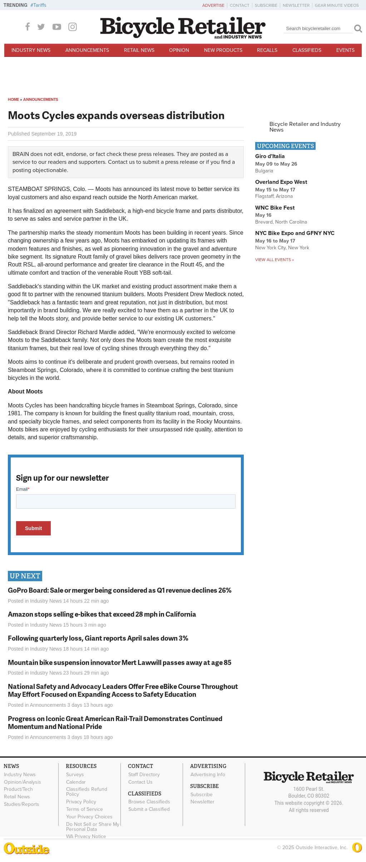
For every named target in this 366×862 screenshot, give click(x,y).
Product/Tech (18, 789)
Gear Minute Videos (337, 5)
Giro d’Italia (270, 156)
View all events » (274, 259)
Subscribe (266, 5)
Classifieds (306, 50)
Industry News (30, 50)
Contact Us (140, 782)
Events (345, 50)
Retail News (139, 50)
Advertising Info (208, 774)
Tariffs (39, 5)
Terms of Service (84, 809)
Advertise (213, 5)
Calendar (76, 782)
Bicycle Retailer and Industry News (305, 127)
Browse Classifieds (149, 802)
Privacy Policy (81, 802)
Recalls (267, 50)
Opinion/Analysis (22, 782)
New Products (223, 50)
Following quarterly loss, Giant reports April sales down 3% (98, 638)
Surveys (75, 774)
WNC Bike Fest (275, 207)
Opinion (179, 50)
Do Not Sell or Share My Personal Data (92, 826)
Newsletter (296, 5)
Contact (239, 5)
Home (13, 99)
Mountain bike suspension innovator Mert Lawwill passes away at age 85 (120, 662)
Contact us (121, 162)
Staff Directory (144, 774)
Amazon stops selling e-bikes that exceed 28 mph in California (102, 614)
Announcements (87, 50)
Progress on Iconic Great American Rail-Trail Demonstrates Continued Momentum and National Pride (115, 722)
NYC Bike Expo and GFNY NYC (295, 233)
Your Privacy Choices (89, 816)
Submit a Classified (149, 809)
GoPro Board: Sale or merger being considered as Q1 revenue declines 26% (120, 590)
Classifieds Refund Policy (86, 792)
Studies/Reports (21, 804)
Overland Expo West (281, 182)
